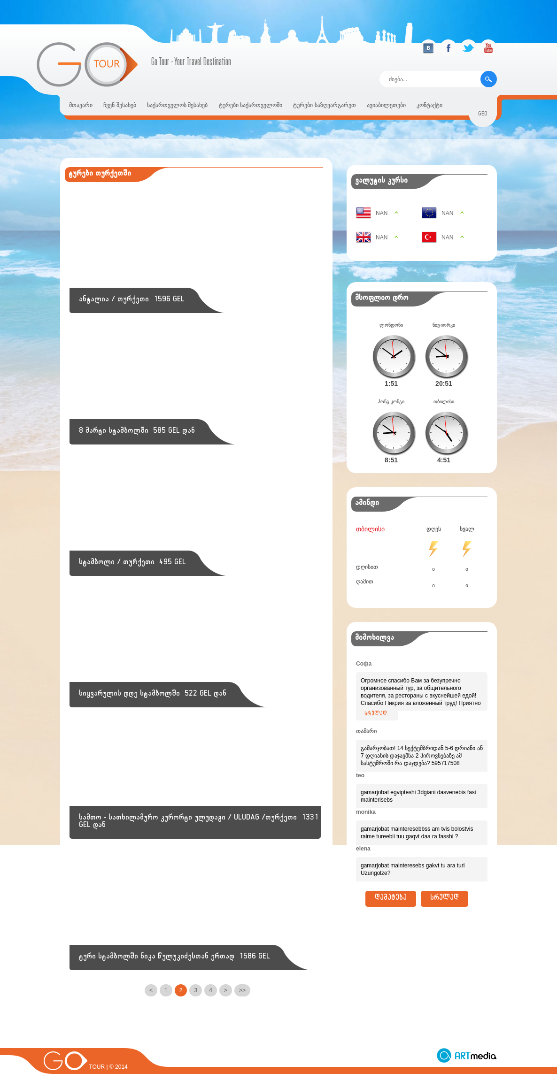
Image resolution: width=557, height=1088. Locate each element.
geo (482, 115)
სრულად (444, 883)
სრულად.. (377, 699)
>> (242, 990)
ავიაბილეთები (386, 105)
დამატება (391, 883)
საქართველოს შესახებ (177, 105)
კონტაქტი (429, 105)
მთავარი (81, 105)
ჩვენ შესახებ (119, 105)
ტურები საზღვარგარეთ (324, 105)
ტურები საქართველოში (250, 105)
